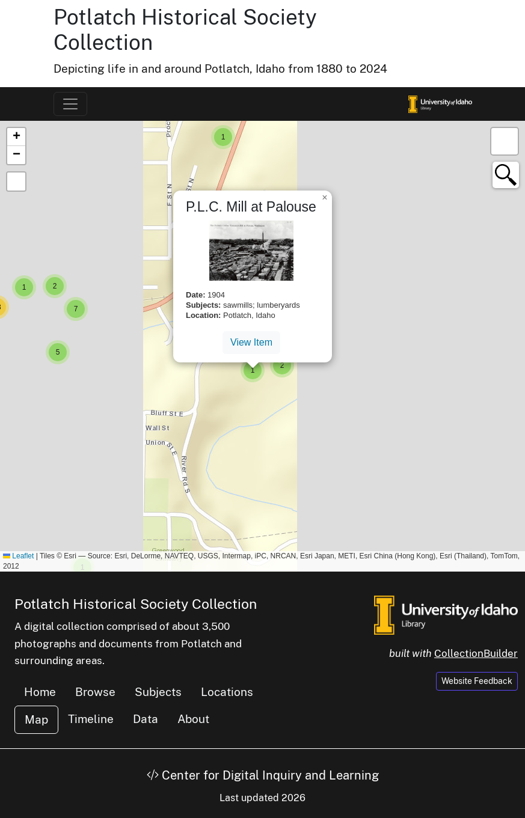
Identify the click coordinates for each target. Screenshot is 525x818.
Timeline (91, 718)
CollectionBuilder (476, 653)
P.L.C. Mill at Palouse (251, 207)
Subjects (158, 691)
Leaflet (18, 556)
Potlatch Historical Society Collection (135, 604)
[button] (223, 137)
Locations (227, 691)
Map (36, 719)
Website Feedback (476, 681)
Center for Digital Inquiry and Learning (263, 775)
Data (145, 718)
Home (40, 691)
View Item (251, 342)
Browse (95, 691)
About (193, 718)
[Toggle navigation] (70, 104)
